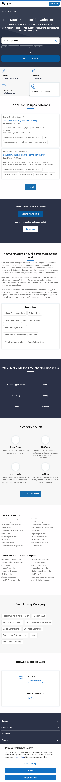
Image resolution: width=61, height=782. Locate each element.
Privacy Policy (19, 757)
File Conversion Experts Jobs (41, 571)
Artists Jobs (35, 531)
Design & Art (39, 616)
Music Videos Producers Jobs (11, 525)
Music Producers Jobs (15, 313)
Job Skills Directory (8, 11)
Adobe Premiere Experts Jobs (41, 525)
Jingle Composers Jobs (39, 537)
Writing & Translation (12, 622)
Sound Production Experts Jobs (42, 519)
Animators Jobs (6, 528)
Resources (5, 734)
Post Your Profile (30, 58)
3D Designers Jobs (37, 540)
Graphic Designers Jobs (9, 522)
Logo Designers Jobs (38, 534)
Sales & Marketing (11, 629)
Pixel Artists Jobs (37, 574)
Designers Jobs (12, 320)
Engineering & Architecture (14, 635)
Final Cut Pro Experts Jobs (40, 522)
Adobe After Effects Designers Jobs (13, 531)
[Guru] (7, 3)
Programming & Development (16, 616)
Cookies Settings (30, 764)
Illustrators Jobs (36, 546)
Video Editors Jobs (36, 342)
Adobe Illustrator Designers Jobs (12, 546)
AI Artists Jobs (6, 565)
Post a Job (54, 3)
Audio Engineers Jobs (38, 565)
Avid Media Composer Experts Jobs (21, 335)
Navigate (5, 721)
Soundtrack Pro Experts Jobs (11, 559)
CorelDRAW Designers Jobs (10, 580)
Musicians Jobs (6, 574)
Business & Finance (32, 629)
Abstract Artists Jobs (8, 577)
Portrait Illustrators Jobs (39, 568)
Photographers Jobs (8, 543)
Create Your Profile (30, 214)
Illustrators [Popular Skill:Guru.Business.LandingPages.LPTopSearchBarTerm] (38, 47)
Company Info (7, 727)
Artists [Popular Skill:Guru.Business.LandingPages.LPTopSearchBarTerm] (4, 47)
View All (30, 187)
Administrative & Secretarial (39, 622)
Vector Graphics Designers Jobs (12, 562)
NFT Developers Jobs (38, 562)
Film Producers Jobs (14, 342)
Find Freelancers (35, 681)
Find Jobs (30, 229)
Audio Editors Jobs (31, 320)
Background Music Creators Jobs (42, 577)
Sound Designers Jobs (15, 327)
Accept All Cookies (30, 778)
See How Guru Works (30, 494)
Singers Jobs (5, 540)
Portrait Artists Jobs (8, 568)
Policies (4, 740)
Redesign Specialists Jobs (40, 559)
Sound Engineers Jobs (9, 537)
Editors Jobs (34, 313)
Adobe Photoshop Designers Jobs (12, 519)
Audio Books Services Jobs (40, 580)
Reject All (30, 771)
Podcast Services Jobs (9, 571)
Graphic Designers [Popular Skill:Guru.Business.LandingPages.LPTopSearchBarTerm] (26, 47)
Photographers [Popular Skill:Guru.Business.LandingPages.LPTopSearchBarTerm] (13, 47)
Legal (33, 635)
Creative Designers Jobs (39, 543)
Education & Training (12, 642)
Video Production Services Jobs (42, 528)
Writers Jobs (5, 534)
